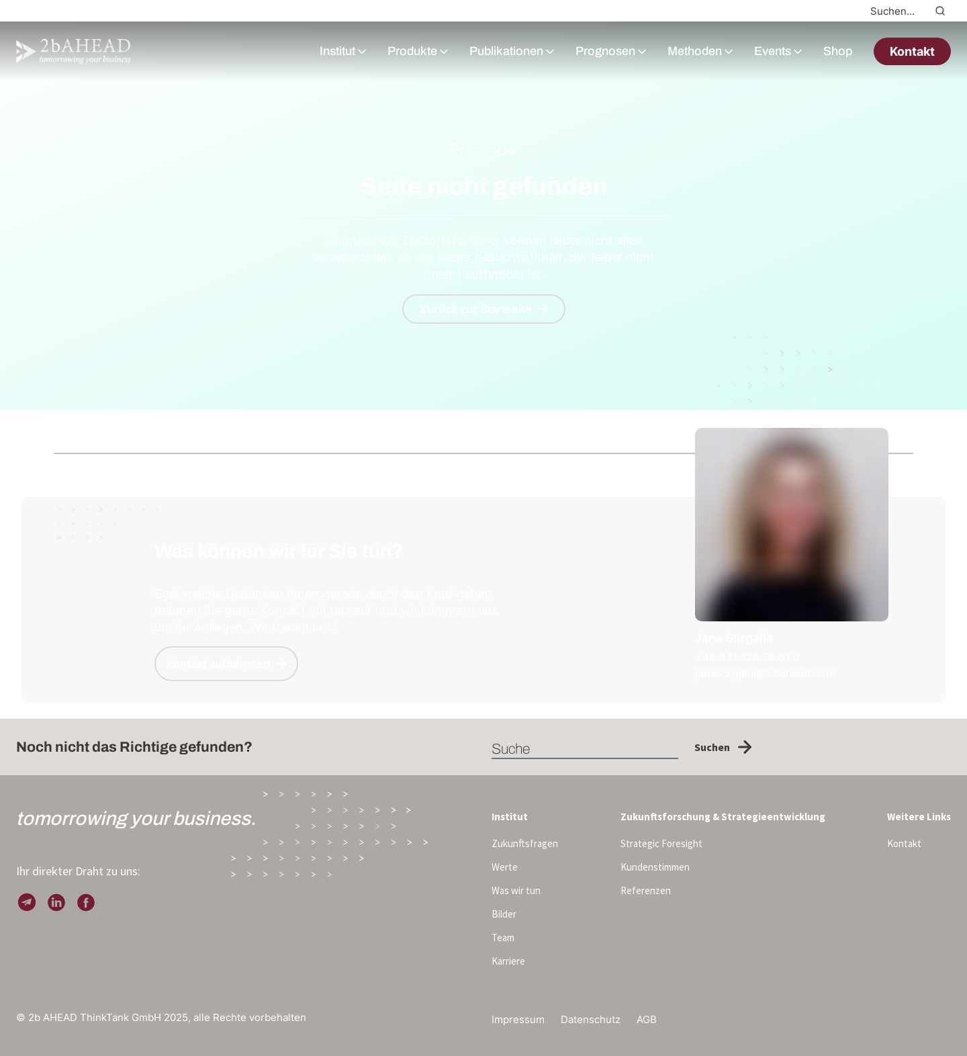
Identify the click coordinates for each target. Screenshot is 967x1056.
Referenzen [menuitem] (645, 890)
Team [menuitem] (503, 937)
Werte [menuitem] (505, 867)
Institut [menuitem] (510, 816)
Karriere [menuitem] (508, 961)
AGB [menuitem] (647, 1019)
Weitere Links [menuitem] (919, 816)
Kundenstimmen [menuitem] (655, 867)
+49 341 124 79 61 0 (747, 657)
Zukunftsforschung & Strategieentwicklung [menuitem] (722, 816)
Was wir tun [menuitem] (516, 890)
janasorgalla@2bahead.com (765, 673)
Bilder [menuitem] (504, 914)
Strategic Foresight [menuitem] (661, 843)
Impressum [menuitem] (518, 1019)
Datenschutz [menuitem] (590, 1019)
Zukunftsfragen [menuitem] (525, 843)
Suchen (722, 747)
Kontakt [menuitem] (904, 843)
